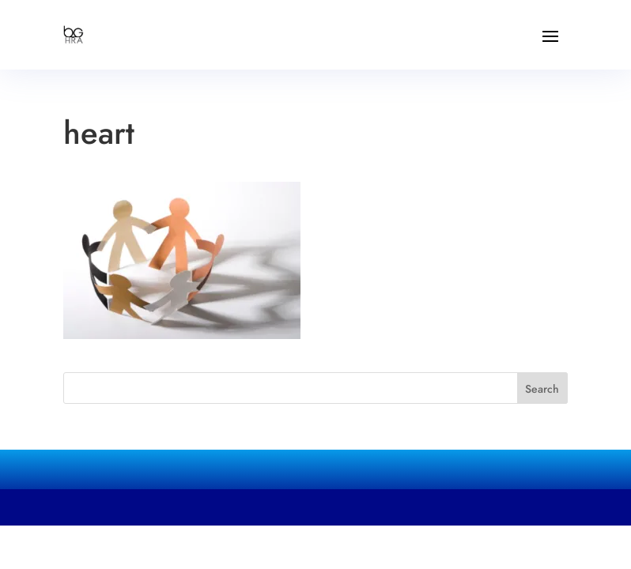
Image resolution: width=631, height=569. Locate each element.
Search (542, 389)
